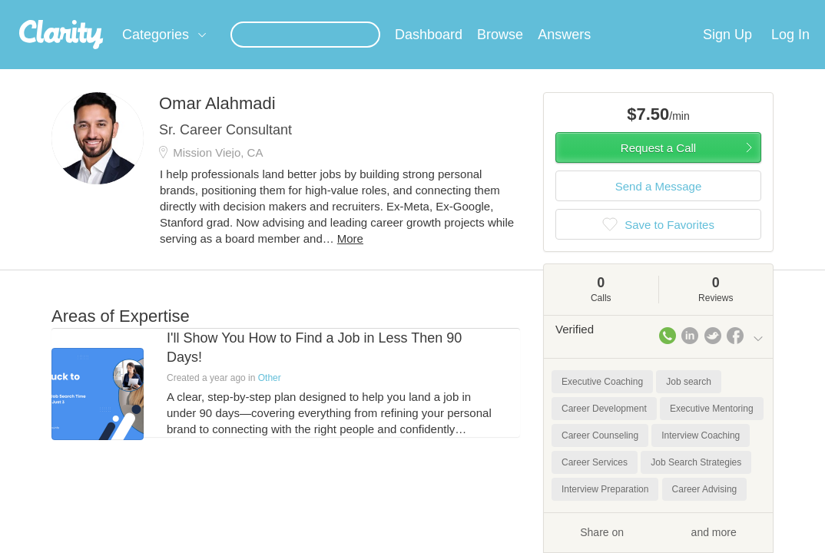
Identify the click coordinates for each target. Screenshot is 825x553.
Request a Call (658, 166)
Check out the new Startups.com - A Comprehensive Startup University (544, 10)
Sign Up (727, 53)
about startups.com (765, 10)
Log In (790, 53)
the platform (80, 9)
